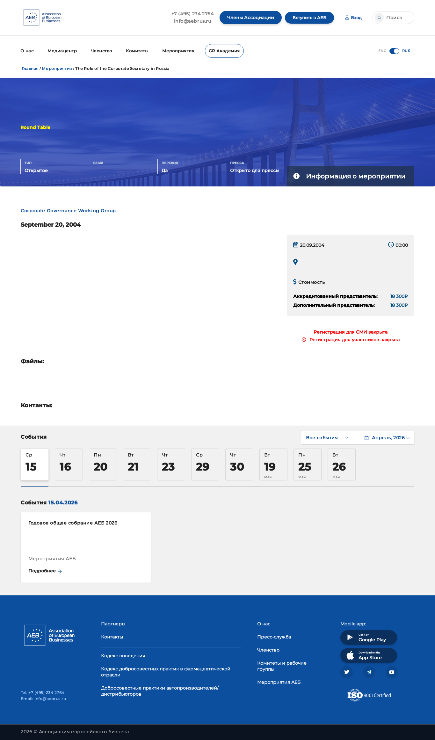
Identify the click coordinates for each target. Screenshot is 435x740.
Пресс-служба (274, 636)
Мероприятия (176, 50)
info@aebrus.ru (189, 21)
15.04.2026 (62, 502)
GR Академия (220, 50)
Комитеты (136, 50)
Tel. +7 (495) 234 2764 (42, 692)
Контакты (112, 636)
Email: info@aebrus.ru (43, 698)
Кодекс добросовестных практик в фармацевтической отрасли (165, 671)
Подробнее (45, 570)
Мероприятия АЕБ (279, 681)
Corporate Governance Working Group (68, 210)
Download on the (363, 654)
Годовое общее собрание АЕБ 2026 (72, 522)
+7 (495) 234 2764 (189, 14)
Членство (99, 50)
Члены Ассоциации (247, 17)
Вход (353, 17)
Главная (30, 67)
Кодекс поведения (123, 655)
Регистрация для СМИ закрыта (351, 331)
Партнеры (113, 623)
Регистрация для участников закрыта (351, 339)
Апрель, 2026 (387, 437)
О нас (27, 50)
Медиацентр (61, 50)
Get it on (365, 636)
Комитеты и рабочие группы (282, 665)
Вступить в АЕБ (307, 17)
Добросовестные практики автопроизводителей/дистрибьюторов (160, 690)
